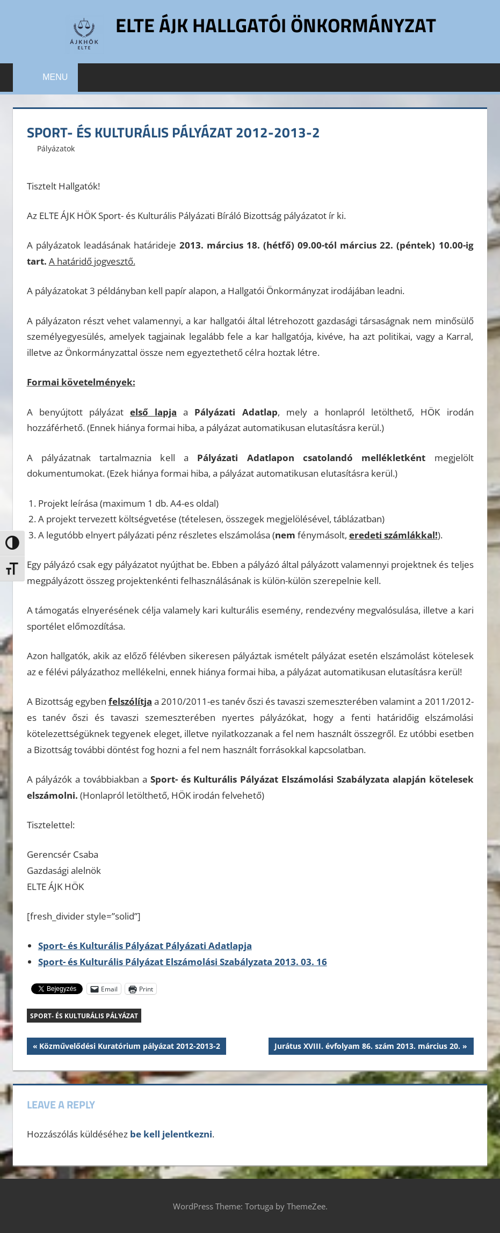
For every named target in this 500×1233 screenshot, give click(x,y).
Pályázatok (56, 148)
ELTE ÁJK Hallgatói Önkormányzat (275, 25)
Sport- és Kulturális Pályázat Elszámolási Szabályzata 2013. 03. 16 (182, 961)
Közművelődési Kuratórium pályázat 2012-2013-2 (129, 1047)
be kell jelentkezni (171, 1134)
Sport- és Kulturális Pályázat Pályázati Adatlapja (145, 945)
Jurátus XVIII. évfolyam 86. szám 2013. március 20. (367, 1047)
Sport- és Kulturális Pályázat (84, 1015)
